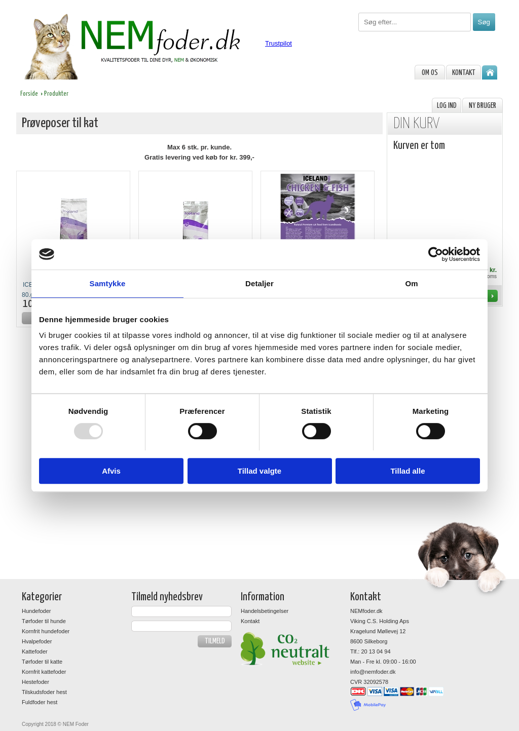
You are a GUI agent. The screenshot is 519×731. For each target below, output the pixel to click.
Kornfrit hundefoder (45, 631)
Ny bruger (482, 105)
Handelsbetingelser (264, 611)
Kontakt (463, 72)
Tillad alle (407, 471)
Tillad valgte (259, 471)
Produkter (56, 94)
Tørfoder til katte (42, 662)
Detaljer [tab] (259, 283)
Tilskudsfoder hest (44, 692)
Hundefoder (36, 611)
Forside (29, 94)
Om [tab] (411, 283)
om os (430, 72)
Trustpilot (278, 43)
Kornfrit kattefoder (44, 672)
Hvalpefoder (37, 641)
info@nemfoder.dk (372, 672)
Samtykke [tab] (108, 283)
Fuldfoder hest (39, 702)
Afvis (111, 471)
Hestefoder (35, 682)
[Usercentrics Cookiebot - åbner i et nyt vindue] (435, 254)
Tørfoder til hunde (44, 621)
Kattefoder (35, 651)
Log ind (447, 105)
